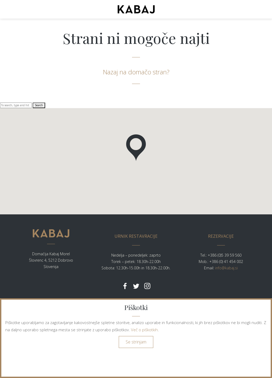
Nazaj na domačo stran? (136, 71)
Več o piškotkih (144, 329)
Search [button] (39, 105)
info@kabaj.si (226, 267)
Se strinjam (136, 342)
